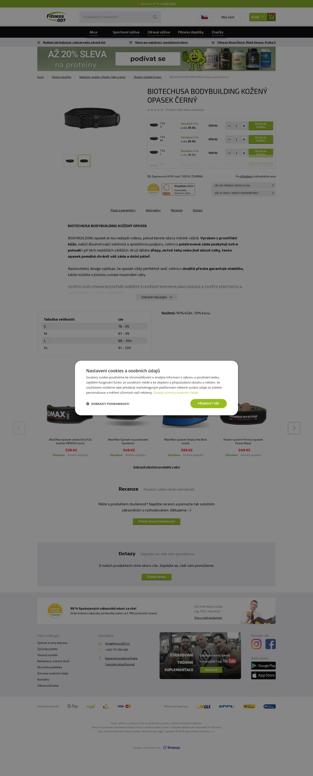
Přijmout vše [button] (208, 403)
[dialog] (156, 388)
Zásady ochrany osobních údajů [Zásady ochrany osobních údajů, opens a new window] (175, 392)
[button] (107, 404)
